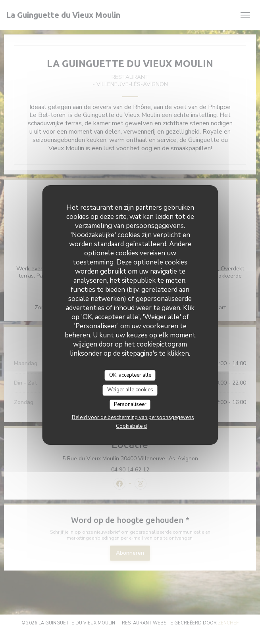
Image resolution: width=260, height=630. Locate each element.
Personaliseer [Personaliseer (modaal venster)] (130, 404)
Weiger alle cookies (130, 389)
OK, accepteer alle (130, 375)
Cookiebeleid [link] (131, 426)
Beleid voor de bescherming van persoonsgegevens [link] (133, 417)
